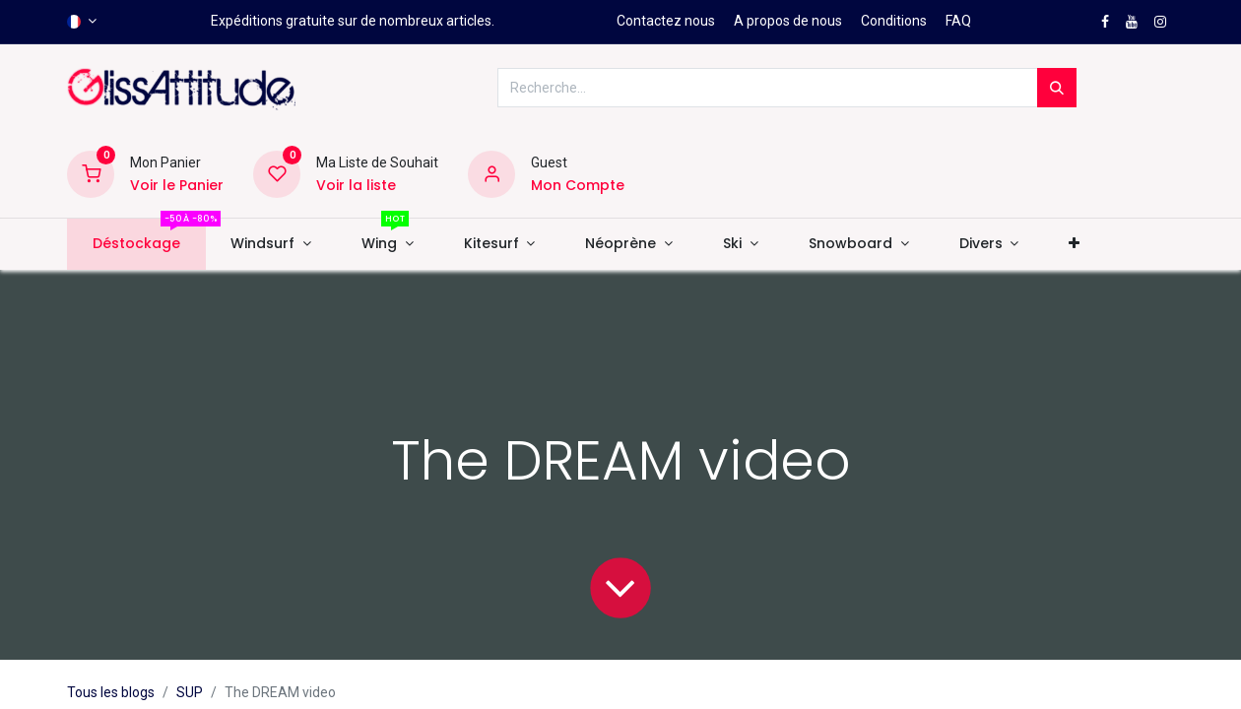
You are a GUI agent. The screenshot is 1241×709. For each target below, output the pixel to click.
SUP (189, 692)
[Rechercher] (1057, 87)
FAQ (958, 21)
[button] (1074, 244)
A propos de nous (788, 21)
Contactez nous (666, 21)
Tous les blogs (111, 692)
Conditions (894, 21)
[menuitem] (136, 244)
